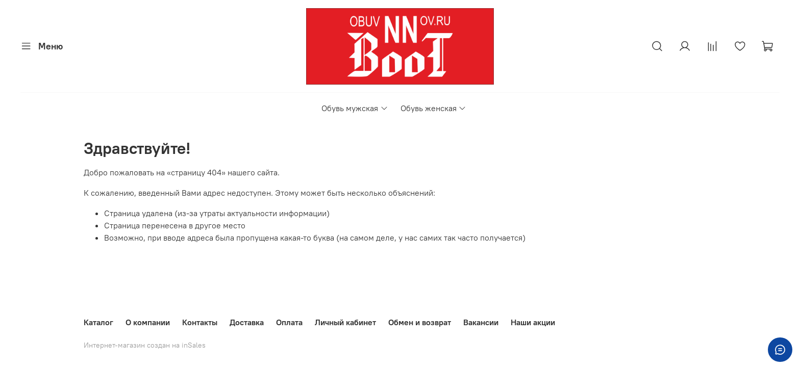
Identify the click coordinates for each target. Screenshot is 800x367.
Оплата (289, 322)
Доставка (247, 322)
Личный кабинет (345, 322)
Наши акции (533, 322)
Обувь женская (433, 108)
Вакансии (480, 322)
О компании (148, 322)
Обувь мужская (354, 108)
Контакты (199, 322)
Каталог (98, 322)
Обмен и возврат (419, 322)
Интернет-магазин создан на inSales (145, 345)
